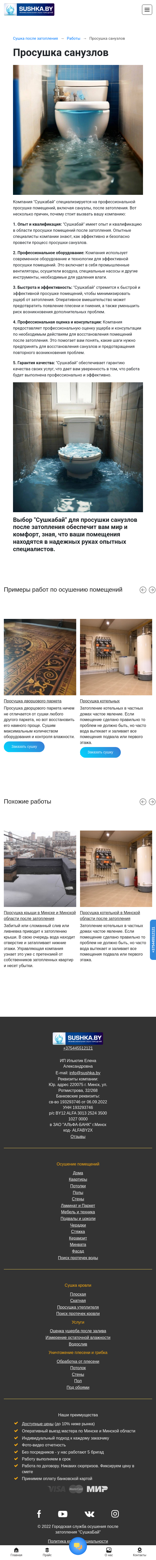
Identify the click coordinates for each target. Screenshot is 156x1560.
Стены (78, 1199)
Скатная (78, 1300)
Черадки (78, 1225)
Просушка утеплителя (78, 1307)
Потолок (78, 1368)
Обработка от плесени (78, 1361)
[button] (143, 590)
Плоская (78, 1294)
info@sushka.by (85, 1072)
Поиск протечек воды (78, 1258)
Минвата (78, 1244)
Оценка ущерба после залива (78, 1331)
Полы (78, 1192)
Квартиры (78, 1179)
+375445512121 (78, 1048)
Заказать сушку (24, 746)
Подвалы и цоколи (77, 1218)
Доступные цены (38, 1424)
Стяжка (78, 1231)
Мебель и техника (78, 1212)
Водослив (78, 1344)
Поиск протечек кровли (78, 1313)
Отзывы (78, 1136)
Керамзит (78, 1238)
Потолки (78, 1186)
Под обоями (78, 1387)
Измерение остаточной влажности (78, 1337)
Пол (78, 1381)
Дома (78, 1173)
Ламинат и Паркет (78, 1205)
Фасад (78, 1251)
